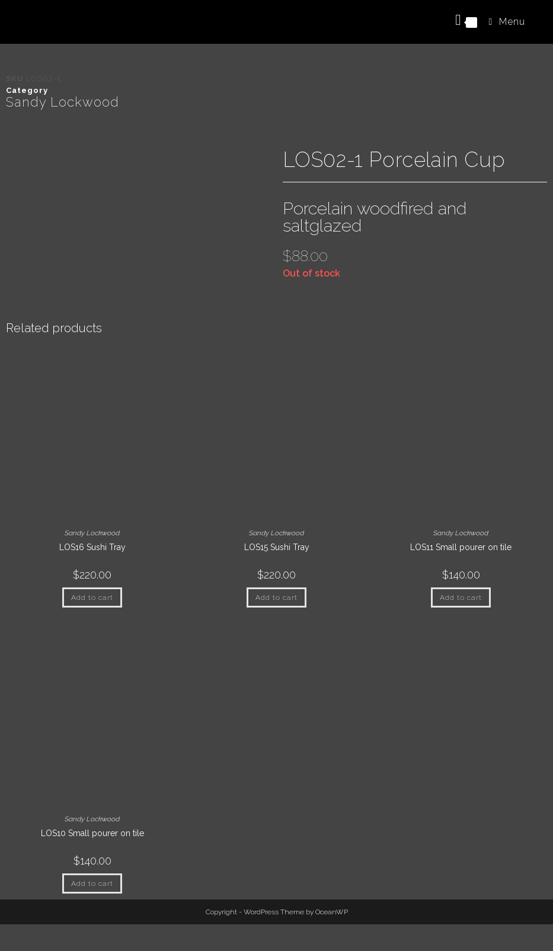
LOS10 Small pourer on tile (92, 833)
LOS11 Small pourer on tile (461, 547)
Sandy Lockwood (62, 102)
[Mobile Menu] (503, 21)
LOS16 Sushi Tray (92, 547)
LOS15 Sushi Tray (276, 547)
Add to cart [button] (92, 597)
